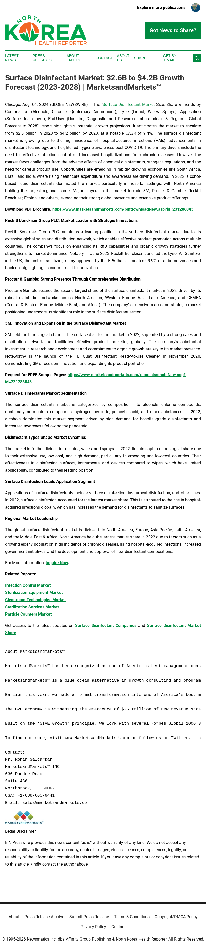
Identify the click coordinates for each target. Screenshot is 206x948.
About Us (123, 58)
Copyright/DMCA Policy (176, 916)
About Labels (73, 58)
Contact (104, 58)
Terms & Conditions (132, 916)
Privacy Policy (93, 926)
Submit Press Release (89, 916)
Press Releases (42, 58)
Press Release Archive (44, 916)
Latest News (12, 58)
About (14, 916)
